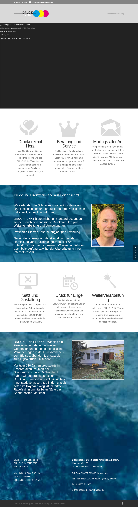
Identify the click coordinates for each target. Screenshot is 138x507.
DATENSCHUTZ (57, 503)
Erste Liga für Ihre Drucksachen (96, 44)
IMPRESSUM (41, 503)
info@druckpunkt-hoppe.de (91, 490)
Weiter (78, 86)
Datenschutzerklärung (115, 14)
